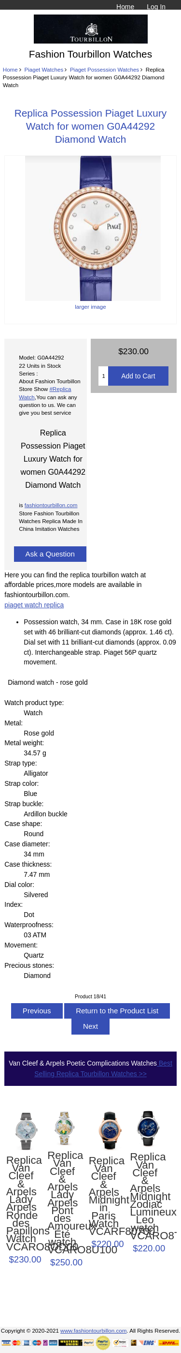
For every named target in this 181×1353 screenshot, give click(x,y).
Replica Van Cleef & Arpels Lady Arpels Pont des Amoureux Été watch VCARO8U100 (62, 1203)
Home (125, 7)
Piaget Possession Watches (104, 69)
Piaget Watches (43, 69)
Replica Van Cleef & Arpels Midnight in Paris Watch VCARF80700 (104, 1196)
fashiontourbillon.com (51, 505)
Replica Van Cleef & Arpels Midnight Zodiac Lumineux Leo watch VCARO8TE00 (145, 1196)
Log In (156, 7)
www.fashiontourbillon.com (93, 1330)
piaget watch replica (34, 605)
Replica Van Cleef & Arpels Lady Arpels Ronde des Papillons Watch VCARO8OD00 (21, 1204)
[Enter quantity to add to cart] (103, 376)
